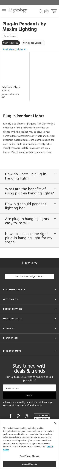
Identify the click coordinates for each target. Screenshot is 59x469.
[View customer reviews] (41, 417)
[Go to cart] (54, 10)
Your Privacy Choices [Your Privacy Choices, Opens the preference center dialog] (29, 456)
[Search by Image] (46, 11)
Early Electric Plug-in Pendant (11, 89)
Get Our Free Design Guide (29, 276)
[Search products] (40, 11)
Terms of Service (28, 405)
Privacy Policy (9, 405)
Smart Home (9, 36)
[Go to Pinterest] (19, 416)
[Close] (55, 423)
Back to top (29, 262)
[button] (4, 10)
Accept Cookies (29, 464)
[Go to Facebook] (11, 416)
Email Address (12, 388)
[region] (29, 444)
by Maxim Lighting (10, 94)
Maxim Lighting (19, 29)
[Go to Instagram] (27, 416)
